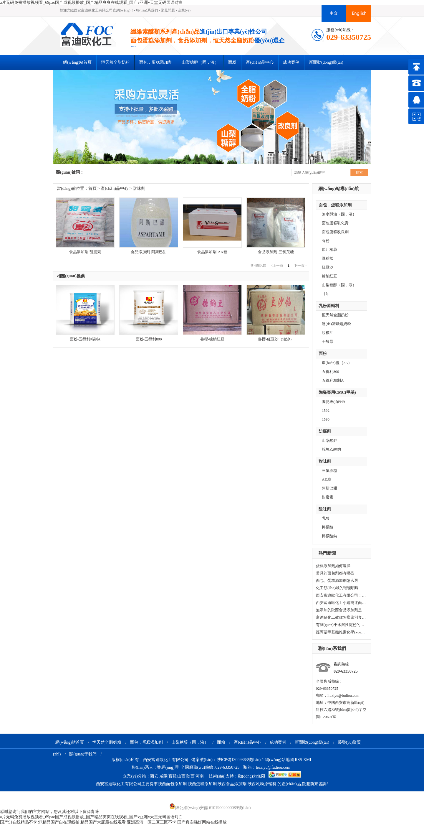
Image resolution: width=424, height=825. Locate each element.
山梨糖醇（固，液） (339, 285)
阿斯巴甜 (329, 488)
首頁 (92, 188)
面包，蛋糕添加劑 (335, 205)
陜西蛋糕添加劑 (202, 784)
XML (307, 760)
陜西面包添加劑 (172, 784)
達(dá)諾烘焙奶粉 (336, 324)
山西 (181, 776)
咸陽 (163, 776)
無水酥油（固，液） (339, 214)
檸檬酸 (327, 527)
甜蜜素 (327, 497)
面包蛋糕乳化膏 (335, 223)
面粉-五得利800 (149, 339)
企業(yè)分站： (136, 776)
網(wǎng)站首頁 (77, 62)
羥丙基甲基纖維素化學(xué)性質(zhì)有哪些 (341, 632)
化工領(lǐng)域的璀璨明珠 (337, 588)
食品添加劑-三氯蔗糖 (276, 252)
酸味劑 (325, 509)
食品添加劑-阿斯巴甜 (148, 252)
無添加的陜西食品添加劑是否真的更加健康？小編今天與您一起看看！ (341, 610)
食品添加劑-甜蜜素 (85, 252)
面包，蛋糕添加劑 (155, 62)
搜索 (359, 172)
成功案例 (291, 62)
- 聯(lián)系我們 (146, 10)
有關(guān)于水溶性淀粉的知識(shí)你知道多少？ (341, 625)
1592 (325, 410)
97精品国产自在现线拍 (59, 822)
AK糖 (326, 479)
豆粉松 (327, 258)
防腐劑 (325, 431)
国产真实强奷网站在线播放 (202, 822)
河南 (200, 776)
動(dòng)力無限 (251, 776)
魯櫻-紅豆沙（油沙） (276, 339)
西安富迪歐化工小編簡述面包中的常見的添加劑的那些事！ (341, 602)
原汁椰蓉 (329, 249)
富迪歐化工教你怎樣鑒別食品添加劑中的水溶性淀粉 (341, 617)
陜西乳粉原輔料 (262, 784)
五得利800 (330, 371)
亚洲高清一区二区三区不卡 (151, 822)
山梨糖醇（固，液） (200, 62)
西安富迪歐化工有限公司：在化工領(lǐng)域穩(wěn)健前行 (341, 595)
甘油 (325, 294)
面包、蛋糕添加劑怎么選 (337, 580)
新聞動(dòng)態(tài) (326, 62)
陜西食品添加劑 (232, 784)
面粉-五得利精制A (85, 339)
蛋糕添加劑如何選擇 (333, 566)
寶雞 (172, 776)
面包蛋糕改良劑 (335, 232)
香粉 (325, 240)
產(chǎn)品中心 (260, 62)
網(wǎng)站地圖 (279, 760)
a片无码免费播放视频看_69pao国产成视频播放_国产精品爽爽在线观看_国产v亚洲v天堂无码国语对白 (91, 2)
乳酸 (325, 518)
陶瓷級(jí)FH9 (333, 401)
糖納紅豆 (329, 276)
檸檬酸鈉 (329, 536)
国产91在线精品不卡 (18, 822)
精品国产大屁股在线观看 (103, 822)
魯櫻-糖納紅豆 (212, 339)
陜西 (190, 776)
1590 (325, 419)
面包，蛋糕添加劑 (146, 742)
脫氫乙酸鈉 (331, 449)
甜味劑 (325, 461)
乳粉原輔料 (329, 306)
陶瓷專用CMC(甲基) (337, 392)
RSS (299, 760)
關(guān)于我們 (83, 754)
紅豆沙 (327, 267)
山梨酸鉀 (329, 440)
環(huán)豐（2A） (337, 362)
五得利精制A (333, 380)
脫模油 (327, 332)
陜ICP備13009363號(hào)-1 (240, 760)
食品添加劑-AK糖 (212, 252)
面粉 (232, 62)
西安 (154, 776)
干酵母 (327, 341)
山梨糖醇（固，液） (189, 742)
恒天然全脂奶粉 (115, 62)
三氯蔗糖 (329, 470)
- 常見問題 (167, 10)
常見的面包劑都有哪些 (335, 573)
